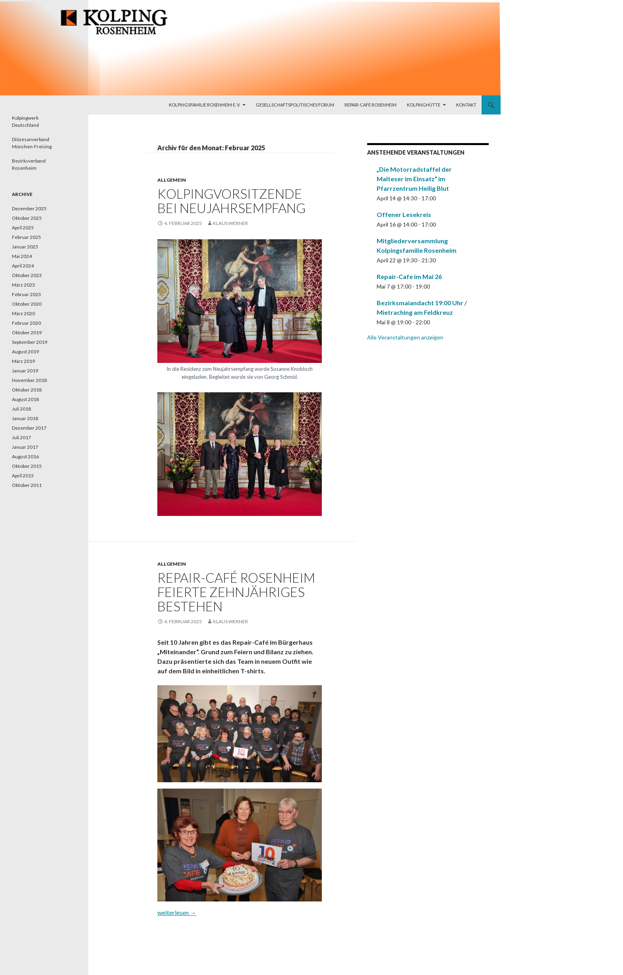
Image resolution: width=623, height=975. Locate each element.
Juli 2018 (21, 409)
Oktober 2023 (27, 275)
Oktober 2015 (27, 466)
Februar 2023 (26, 294)
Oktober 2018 (27, 390)
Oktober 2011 (27, 485)
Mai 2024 (22, 256)
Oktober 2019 (27, 332)
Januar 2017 (25, 447)
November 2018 (29, 380)
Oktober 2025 (27, 218)
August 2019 (25, 352)
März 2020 (23, 313)
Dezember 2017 (29, 428)
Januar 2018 (25, 418)
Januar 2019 (25, 371)
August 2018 (25, 399)
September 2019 (29, 342)
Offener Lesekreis (404, 214)
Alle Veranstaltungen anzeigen (405, 337)
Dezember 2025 (29, 208)
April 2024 (23, 266)
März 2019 (23, 361)
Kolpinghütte (423, 104)
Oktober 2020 (27, 304)
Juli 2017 (21, 437)
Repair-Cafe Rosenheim (370, 104)
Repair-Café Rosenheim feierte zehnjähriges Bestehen (236, 592)
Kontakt (466, 104)
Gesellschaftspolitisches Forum (295, 104)
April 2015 (23, 476)
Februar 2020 (26, 323)
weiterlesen (176, 912)
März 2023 (23, 285)
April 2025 (23, 228)
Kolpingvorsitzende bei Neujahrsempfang (231, 201)
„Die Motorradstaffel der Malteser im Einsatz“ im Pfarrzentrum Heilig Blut (414, 178)
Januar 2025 (25, 247)
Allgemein (171, 180)
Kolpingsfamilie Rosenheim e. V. (204, 104)
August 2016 (25, 456)
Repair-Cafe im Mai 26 (409, 276)
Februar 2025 (26, 237)
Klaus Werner (230, 223)
